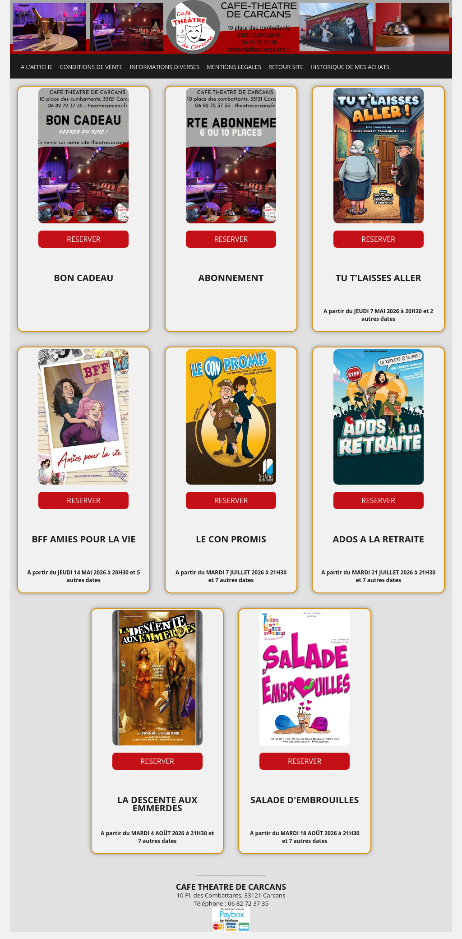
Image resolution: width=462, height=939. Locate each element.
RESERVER (84, 239)
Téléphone (208, 903)
